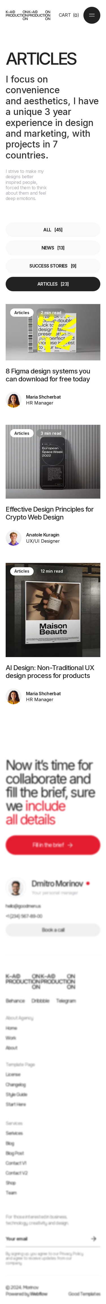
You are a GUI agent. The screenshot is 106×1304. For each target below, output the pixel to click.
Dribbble (40, 1001)
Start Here (16, 1104)
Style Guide (16, 1094)
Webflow (38, 1294)
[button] (69, 15)
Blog (10, 1143)
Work (11, 1038)
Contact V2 (16, 1173)
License (13, 1074)
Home (11, 1028)
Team (11, 1193)
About (11, 1048)
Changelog (15, 1084)
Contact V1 (16, 1163)
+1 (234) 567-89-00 (24, 916)
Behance (15, 1001)
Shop (11, 1183)
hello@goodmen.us (23, 906)
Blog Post (15, 1153)
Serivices (14, 1133)
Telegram (66, 1001)
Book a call (53, 930)
